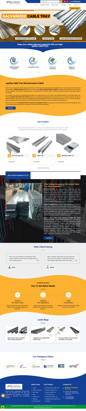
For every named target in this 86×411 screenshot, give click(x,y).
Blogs (69, 4)
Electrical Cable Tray (51, 390)
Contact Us (76, 4)
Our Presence (36, 401)
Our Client (63, 4)
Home (36, 4)
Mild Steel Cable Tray (51, 396)
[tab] (18, 175)
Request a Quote (74, 8)
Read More (10, 108)
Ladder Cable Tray (50, 392)
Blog (34, 394)
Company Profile (44, 4)
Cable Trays (54, 4)
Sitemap (35, 399)
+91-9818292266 (74, 1)
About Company (37, 390)
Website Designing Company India (43, 407)
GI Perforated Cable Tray (52, 387)
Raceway (47, 401)
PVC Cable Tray (49, 394)
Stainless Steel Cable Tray (52, 399)
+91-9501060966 (69, 398)
